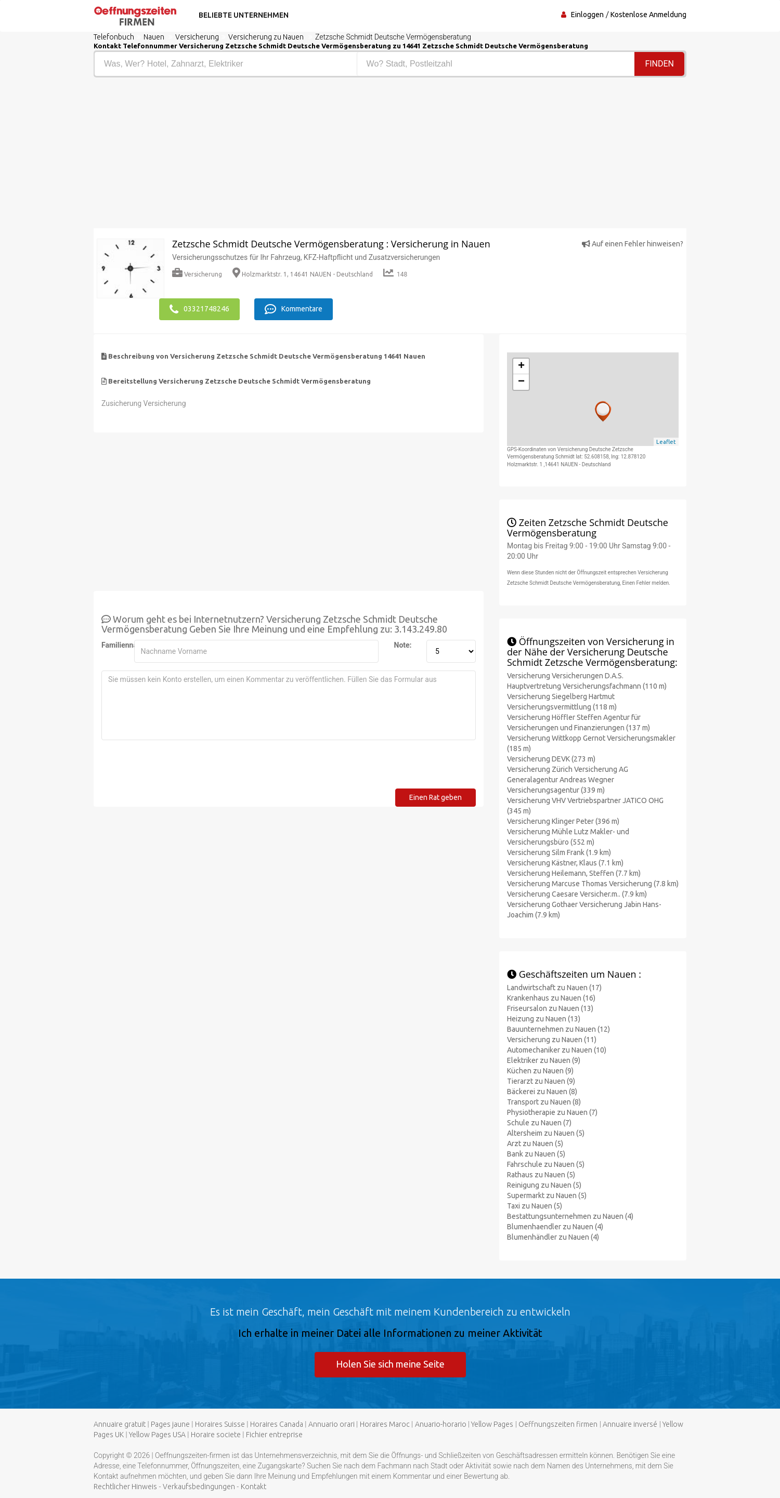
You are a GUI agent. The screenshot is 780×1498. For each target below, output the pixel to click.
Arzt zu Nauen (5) (535, 1143)
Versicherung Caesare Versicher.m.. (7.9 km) (577, 894)
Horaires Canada (276, 1424)
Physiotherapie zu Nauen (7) (552, 1112)
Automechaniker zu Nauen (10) (556, 1050)
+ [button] (521, 366)
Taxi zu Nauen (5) (534, 1206)
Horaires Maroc (385, 1424)
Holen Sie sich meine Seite (390, 1364)
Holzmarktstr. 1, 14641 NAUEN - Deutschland (302, 274)
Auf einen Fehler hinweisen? (632, 244)
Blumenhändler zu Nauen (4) (553, 1237)
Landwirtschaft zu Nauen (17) (554, 987)
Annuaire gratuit (120, 1424)
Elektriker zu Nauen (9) (543, 1060)
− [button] (521, 382)
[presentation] (180, 768)
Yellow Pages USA (157, 1434)
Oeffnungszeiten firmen (557, 1424)
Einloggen (587, 14)
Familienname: (113, 645)
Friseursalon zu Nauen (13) (550, 1008)
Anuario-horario (440, 1424)
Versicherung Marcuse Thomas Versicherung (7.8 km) (593, 883)
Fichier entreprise (274, 1434)
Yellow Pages (492, 1424)
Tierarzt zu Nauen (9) (541, 1081)
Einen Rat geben (435, 797)
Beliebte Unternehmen (244, 15)
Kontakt (253, 1486)
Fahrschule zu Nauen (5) (545, 1164)
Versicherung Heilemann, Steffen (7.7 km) (574, 873)
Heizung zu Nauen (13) (543, 1019)
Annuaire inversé (630, 1424)
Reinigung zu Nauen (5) (544, 1185)
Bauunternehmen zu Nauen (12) (558, 1029)
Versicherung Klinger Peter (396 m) (563, 821)
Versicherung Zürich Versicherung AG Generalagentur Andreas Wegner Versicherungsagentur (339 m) (567, 779)
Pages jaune (170, 1424)
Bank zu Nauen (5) (536, 1154)
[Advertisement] (238, 155)
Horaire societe (216, 1434)
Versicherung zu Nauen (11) (551, 1039)
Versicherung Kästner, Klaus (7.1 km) (565, 863)
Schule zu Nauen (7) (539, 1123)
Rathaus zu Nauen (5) (541, 1175)
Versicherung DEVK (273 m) (551, 759)
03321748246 (199, 309)
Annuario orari (331, 1424)
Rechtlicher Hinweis (125, 1486)
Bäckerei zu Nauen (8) (542, 1091)
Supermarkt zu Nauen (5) (547, 1195)
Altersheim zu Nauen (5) (545, 1133)
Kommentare (293, 309)
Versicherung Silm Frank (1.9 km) (559, 852)
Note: (403, 645)
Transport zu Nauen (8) (544, 1102)
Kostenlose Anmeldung (648, 14)
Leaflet (666, 442)
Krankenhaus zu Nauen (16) (551, 998)
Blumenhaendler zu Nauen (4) (555, 1227)
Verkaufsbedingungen (199, 1486)
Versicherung (197, 274)
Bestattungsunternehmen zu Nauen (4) (570, 1216)
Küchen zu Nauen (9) (540, 1071)
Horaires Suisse (220, 1424)
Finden (659, 64)
